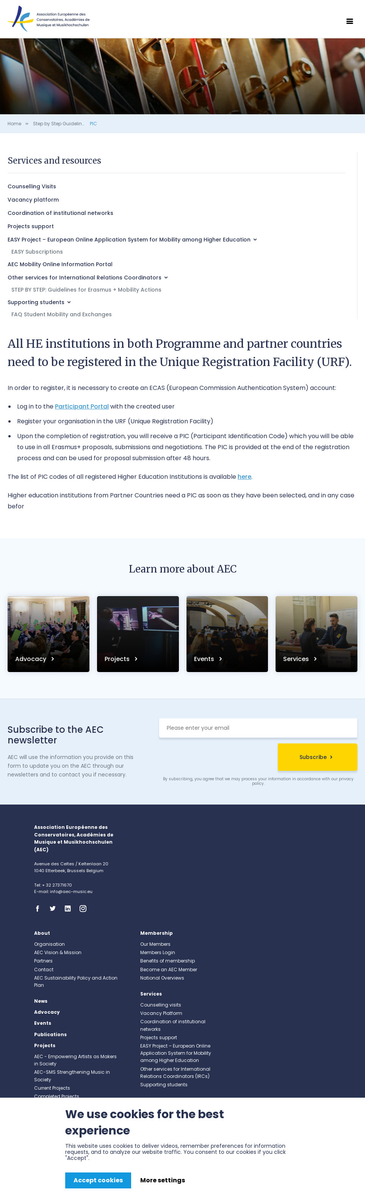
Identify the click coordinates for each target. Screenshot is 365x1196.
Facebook (39, 908)
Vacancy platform (33, 200)
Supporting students (36, 302)
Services (296, 659)
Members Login (157, 952)
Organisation (49, 944)
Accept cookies (98, 1180)
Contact (43, 969)
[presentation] (216, 758)
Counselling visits (160, 1005)
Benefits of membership (167, 961)
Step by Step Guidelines (60, 123)
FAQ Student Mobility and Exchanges (61, 314)
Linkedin (70, 908)
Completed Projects (56, 1096)
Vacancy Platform (161, 1013)
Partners (43, 961)
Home (14, 123)
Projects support (31, 226)
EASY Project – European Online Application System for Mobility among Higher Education (129, 239)
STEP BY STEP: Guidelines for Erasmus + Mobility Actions (86, 289)
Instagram (85, 908)
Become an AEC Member (168, 969)
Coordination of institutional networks (60, 213)
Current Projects (52, 1088)
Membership (156, 933)
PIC (93, 123)
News (40, 1001)
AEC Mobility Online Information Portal (60, 264)
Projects (118, 659)
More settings (162, 1180)
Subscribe (313, 757)
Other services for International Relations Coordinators (84, 277)
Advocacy (31, 659)
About (42, 933)
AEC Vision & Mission (57, 952)
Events (205, 659)
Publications (50, 1034)
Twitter (55, 908)
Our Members (155, 944)
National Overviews (162, 978)
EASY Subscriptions (37, 252)
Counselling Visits (32, 186)
